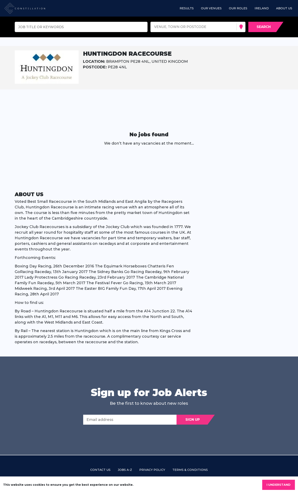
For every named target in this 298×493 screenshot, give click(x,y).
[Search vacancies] (266, 27)
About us (284, 8)
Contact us (100, 470)
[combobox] (154, 27)
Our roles (238, 8)
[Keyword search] (81, 27)
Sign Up (192, 420)
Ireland (262, 8)
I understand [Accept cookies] (279, 485)
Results (187, 8)
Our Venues (211, 8)
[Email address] (130, 420)
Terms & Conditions (190, 470)
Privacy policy (152, 470)
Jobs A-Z (125, 470)
